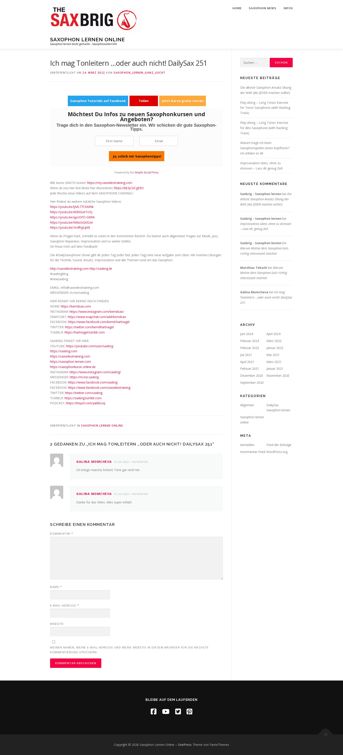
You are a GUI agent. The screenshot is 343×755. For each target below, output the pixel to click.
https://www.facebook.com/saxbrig (92, 382)
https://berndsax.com (76, 306)
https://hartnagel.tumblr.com (85, 332)
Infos (288, 8)
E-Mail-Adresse (64, 605)
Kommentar (61, 534)
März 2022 (274, 341)
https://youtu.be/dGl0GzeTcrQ (71, 212)
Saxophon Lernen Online (87, 39)
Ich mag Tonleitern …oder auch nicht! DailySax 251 (266, 297)
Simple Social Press (146, 172)
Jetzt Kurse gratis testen (182, 100)
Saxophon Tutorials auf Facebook (98, 100)
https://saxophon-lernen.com (70, 361)
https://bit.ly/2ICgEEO (129, 188)
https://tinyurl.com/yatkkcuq (85, 403)
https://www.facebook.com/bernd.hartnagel (99, 322)
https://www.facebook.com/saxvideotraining (99, 387)
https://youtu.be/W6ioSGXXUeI (71, 222)
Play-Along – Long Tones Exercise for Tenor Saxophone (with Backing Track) (265, 107)
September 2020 (252, 382)
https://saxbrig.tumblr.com (83, 398)
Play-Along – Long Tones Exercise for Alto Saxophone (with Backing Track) (264, 128)
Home (237, 8)
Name (56, 587)
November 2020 (277, 375)
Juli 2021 (246, 355)
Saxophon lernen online (102, 425)
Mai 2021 (273, 355)
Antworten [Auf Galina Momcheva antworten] (140, 461)
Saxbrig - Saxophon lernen (260, 194)
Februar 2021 (249, 368)
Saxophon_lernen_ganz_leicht (139, 72)
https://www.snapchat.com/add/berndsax (97, 317)
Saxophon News (262, 8)
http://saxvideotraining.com (69, 268)
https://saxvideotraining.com (70, 356)
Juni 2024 (246, 334)
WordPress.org (276, 452)
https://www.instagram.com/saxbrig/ (95, 372)
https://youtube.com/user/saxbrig (89, 346)
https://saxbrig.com (63, 351)
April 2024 (273, 334)
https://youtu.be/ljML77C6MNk (72, 207)
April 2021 (247, 362)
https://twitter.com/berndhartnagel (89, 327)
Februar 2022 (249, 348)
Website (57, 624)
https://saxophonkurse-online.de (73, 367)
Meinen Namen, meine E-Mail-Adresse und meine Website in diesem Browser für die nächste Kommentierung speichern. (129, 649)
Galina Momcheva (94, 462)
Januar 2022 (274, 348)
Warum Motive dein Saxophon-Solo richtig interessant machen (263, 273)
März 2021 (274, 362)
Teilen (144, 100)
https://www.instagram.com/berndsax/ (97, 311)
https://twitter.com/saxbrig (83, 393)
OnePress (185, 745)
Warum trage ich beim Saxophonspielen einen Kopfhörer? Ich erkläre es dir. (264, 148)
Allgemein (247, 405)
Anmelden (247, 445)
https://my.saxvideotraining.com (109, 183)
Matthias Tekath (253, 268)
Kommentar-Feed (252, 452)
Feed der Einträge (278, 445)
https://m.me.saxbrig (84, 377)
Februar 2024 (249, 341)
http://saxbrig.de (100, 268)
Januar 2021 (274, 368)
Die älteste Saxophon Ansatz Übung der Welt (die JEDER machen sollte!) (266, 199)
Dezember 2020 (251, 375)
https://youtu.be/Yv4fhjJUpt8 (70, 227)
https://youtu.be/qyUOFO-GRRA (72, 217)
